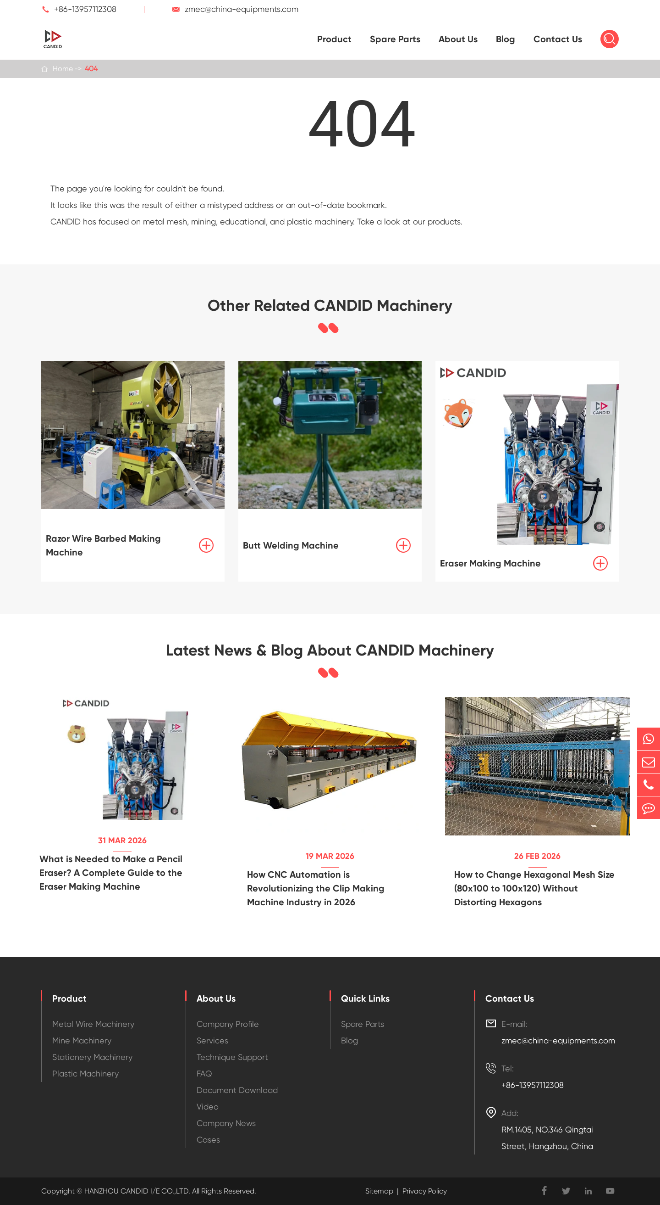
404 (91, 68)
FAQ (204, 1073)
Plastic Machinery (85, 1073)
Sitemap (379, 1191)
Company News (226, 1123)
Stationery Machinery (92, 1057)
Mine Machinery (81, 1040)
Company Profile (228, 1024)
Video (208, 1106)
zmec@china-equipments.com (241, 9)
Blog (505, 39)
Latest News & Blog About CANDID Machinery (330, 650)
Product (334, 39)
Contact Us (558, 39)
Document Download (237, 1090)
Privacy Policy (424, 1191)
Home (63, 68)
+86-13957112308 (85, 9)
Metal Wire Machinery (93, 1024)
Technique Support (232, 1057)
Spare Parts (395, 39)
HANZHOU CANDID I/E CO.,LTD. (136, 1191)
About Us (458, 39)
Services (212, 1040)
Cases (208, 1139)
